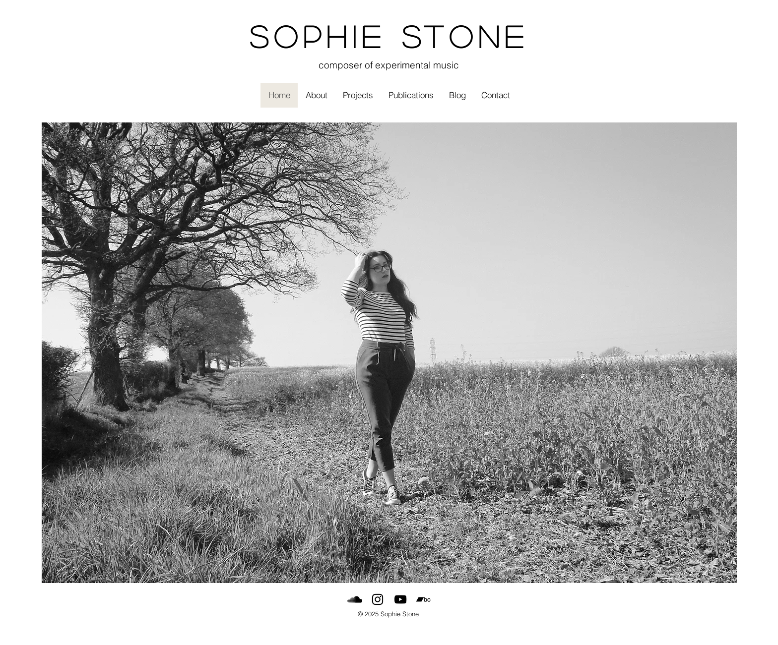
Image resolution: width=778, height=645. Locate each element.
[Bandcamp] (423, 599)
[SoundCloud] (354, 599)
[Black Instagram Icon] (377, 599)
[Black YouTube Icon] (400, 599)
